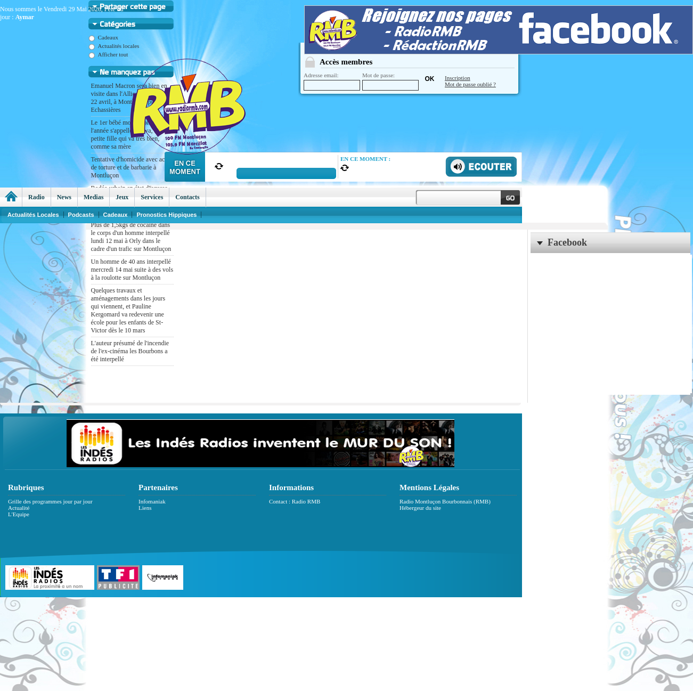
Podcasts (81, 215)
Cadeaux (103, 37)
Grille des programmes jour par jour (50, 501)
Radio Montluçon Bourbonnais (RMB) (445, 501)
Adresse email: (332, 81)
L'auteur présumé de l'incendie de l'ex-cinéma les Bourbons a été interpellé (130, 351)
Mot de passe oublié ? (470, 84)
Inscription (457, 78)
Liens (144, 508)
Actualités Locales (33, 215)
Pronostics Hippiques (166, 215)
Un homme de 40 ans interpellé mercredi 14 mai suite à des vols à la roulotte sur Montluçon (132, 269)
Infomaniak (152, 501)
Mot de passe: (390, 81)
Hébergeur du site (420, 508)
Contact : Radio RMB (294, 501)
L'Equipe (18, 514)
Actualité (18, 508)
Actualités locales (114, 46)
